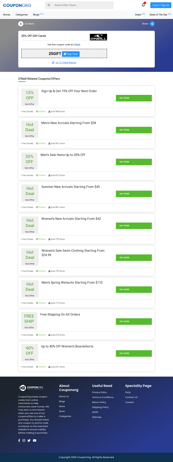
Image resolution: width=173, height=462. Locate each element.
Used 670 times (56, 335)
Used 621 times (56, 367)
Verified (41, 111)
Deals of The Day (160, 14)
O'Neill (76, 44)
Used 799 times (56, 239)
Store (62, 411)
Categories (22, 14)
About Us (64, 396)
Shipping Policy (100, 407)
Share (148, 23)
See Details (27, 111)
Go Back (26, 23)
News (62, 406)
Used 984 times (56, 111)
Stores (6, 14)
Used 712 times (56, 303)
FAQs (128, 392)
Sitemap (96, 417)
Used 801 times (56, 207)
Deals (140, 14)
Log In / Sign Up (161, 5)
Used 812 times (56, 175)
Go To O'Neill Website (64, 62)
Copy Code (71, 54)
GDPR (95, 412)
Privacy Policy (99, 392)
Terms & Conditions (102, 397)
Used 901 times (56, 143)
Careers (129, 402)
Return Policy (99, 402)
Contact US (131, 397)
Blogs (38, 14)
